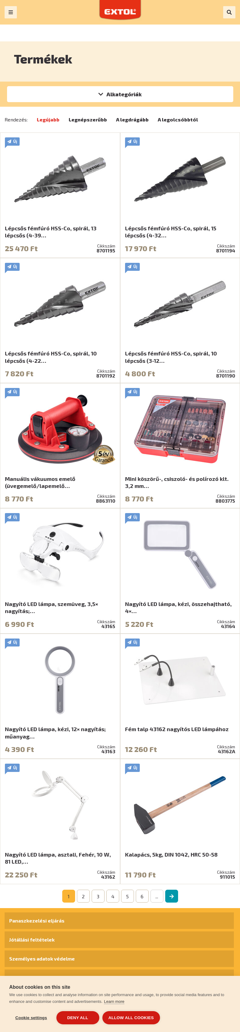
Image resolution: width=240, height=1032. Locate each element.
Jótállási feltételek (32, 939)
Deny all (77, 1017)
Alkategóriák (124, 94)
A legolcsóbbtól (178, 119)
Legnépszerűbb (88, 119)
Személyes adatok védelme (42, 958)
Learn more (114, 1001)
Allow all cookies (131, 1017)
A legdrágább (132, 119)
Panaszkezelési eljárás (36, 920)
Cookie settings (31, 1017)
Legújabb (48, 119)
